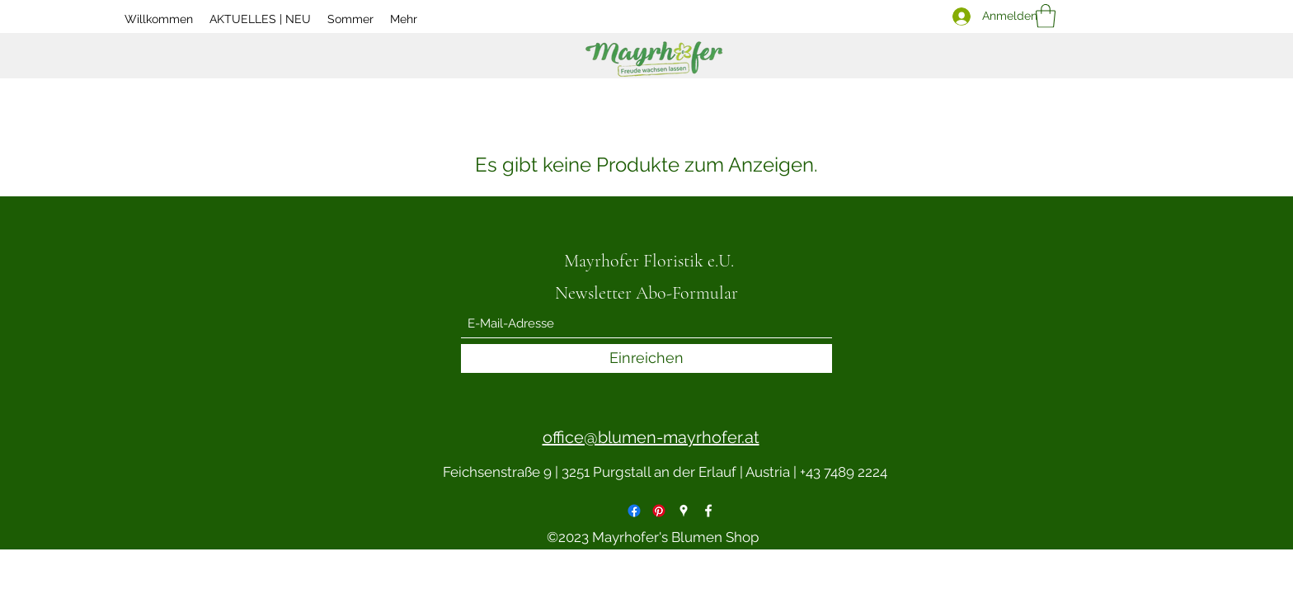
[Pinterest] (659, 510)
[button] (1046, 16)
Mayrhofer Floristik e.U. (649, 260)
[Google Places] (683, 510)
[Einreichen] (646, 358)
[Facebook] (634, 510)
